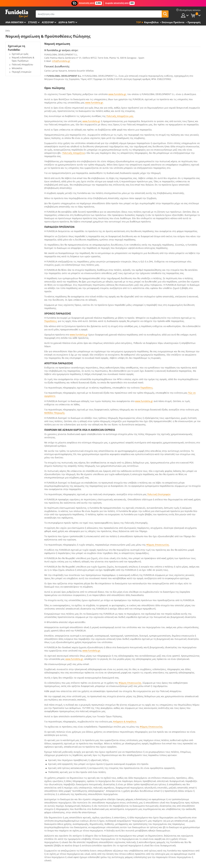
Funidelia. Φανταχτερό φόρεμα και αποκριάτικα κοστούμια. (16, 14)
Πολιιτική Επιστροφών (159, 494)
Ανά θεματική (14, 22)
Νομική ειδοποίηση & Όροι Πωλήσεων (23, 59)
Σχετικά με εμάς (20, 53)
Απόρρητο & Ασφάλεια (124, 721)
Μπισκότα (17, 68)
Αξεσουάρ (48, 22)
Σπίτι (7, 30)
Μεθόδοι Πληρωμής (54, 412)
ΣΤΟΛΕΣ (32, 22)
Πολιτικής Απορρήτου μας (119, 116)
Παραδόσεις (50, 321)
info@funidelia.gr (61, 61)
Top (138, 22)
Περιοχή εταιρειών (21, 71)
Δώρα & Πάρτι (66, 22)
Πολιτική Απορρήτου (22, 64)
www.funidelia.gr (117, 94)
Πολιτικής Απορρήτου (73, 152)
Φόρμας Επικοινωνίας (157, 544)
